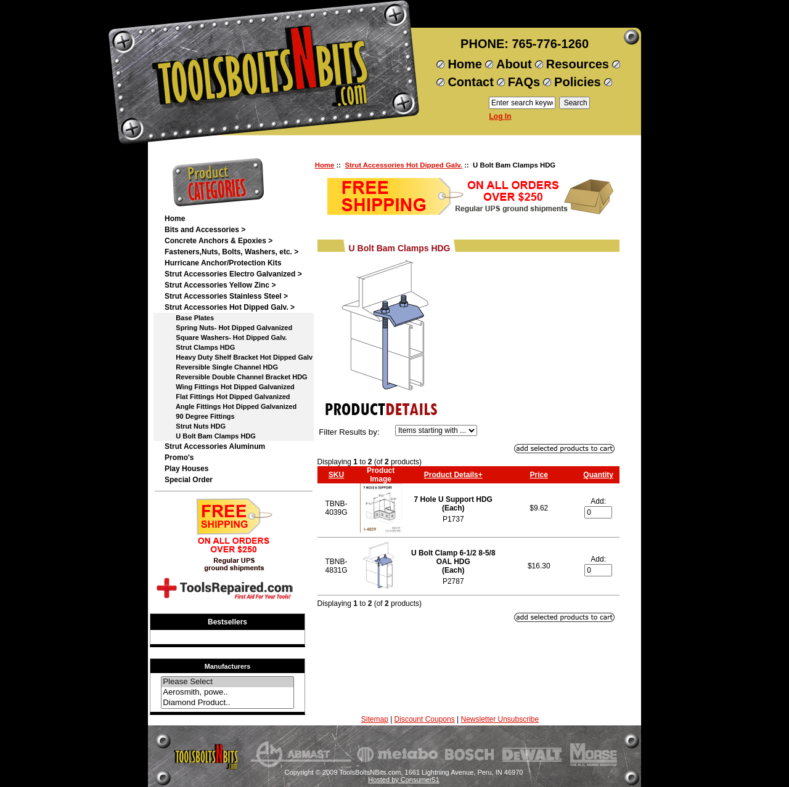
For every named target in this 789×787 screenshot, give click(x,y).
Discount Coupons (424, 719)
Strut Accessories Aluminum (215, 446)
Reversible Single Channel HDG (221, 367)
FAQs (524, 82)
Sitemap (374, 719)
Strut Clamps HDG (200, 347)
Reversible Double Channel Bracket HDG (236, 377)
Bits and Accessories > (205, 229)
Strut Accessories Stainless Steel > (226, 296)
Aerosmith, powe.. (227, 692)
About (514, 64)
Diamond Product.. (227, 703)
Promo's (179, 457)
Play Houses (186, 468)
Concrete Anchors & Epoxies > (218, 240)
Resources (577, 64)
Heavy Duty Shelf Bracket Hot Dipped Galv (239, 357)
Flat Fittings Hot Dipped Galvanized (227, 396)
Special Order (189, 479)
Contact (470, 82)
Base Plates (189, 317)
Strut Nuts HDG (195, 426)
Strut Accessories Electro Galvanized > (233, 274)
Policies (577, 82)
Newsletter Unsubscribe (499, 719)
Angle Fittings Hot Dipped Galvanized (230, 406)
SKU (336, 474)
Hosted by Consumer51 (403, 779)
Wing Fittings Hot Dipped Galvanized (230, 386)
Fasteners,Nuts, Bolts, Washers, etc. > (231, 252)
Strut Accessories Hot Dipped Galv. (403, 165)
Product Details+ (453, 474)
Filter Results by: (349, 432)
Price (539, 474)
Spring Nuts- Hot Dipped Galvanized (228, 327)
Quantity (598, 474)
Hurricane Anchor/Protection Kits (223, 263)
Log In (500, 116)
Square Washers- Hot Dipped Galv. (226, 337)
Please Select (227, 682)
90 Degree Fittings (200, 416)
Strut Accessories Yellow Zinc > (220, 285)
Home (465, 64)
